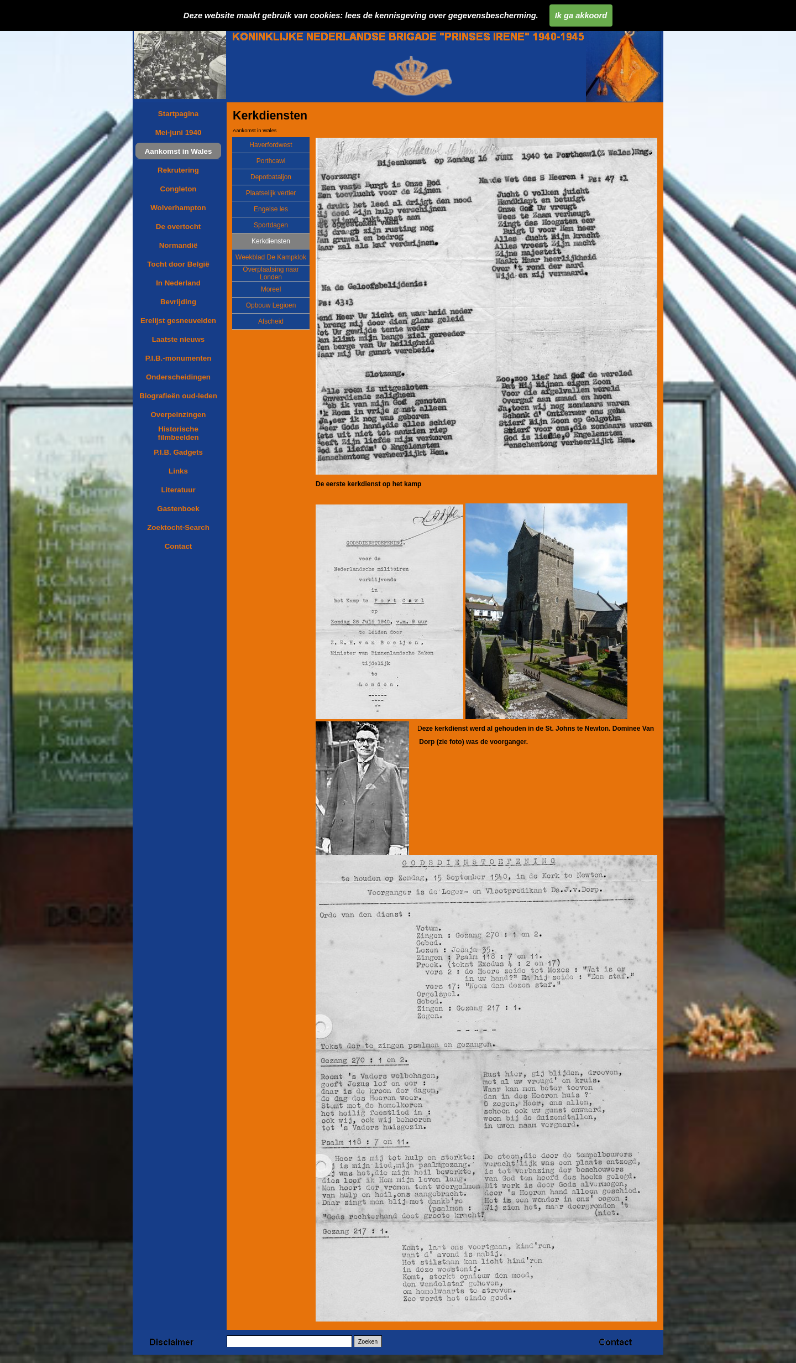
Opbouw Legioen (271, 305)
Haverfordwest (270, 145)
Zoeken (368, 1341)
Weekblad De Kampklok (270, 257)
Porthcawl (271, 161)
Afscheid (271, 321)
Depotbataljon (270, 177)
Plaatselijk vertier (271, 193)
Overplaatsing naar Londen (270, 273)
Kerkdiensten (271, 241)
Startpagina (178, 114)
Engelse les (271, 209)
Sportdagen (271, 225)
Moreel (271, 289)
